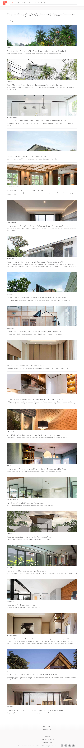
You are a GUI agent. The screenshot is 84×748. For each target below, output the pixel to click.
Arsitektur (10, 81)
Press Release (47, 730)
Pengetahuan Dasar (13, 187)
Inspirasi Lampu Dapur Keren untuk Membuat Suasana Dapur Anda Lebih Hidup (36, 469)
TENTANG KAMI (47, 742)
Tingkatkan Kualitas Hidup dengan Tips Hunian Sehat (26, 571)
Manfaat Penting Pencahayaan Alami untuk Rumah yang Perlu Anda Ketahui (35, 331)
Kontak (47, 736)
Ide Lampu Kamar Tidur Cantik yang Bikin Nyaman (25, 365)
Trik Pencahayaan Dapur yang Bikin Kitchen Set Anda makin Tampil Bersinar (35, 399)
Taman (9, 47)
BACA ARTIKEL (47, 726)
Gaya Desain (10, 153)
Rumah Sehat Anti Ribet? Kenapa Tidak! (21, 605)
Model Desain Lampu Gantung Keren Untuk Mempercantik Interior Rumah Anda (36, 121)
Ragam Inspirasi (11, 222)
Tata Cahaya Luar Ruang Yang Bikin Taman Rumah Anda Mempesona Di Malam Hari (38, 51)
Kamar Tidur (10, 362)
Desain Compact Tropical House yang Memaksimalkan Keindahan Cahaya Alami (36, 710)
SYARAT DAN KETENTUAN (47, 739)
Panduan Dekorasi (12, 117)
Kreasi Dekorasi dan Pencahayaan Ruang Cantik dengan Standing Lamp (33, 435)
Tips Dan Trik (10, 396)
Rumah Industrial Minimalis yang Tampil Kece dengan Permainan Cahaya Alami (36, 262)
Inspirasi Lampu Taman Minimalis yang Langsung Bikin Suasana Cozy (32, 674)
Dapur (9, 465)
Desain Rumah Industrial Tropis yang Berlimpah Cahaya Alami (30, 156)
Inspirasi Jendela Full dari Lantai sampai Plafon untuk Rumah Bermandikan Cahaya (37, 226)
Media (47, 733)
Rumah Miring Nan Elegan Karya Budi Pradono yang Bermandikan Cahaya (34, 85)
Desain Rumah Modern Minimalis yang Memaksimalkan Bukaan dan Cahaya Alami (37, 297)
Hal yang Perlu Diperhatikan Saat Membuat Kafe (25, 190)
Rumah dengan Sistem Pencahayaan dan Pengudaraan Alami (29, 537)
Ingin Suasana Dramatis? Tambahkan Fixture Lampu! (26, 503)
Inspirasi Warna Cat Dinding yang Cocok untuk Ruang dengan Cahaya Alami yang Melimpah (41, 639)
